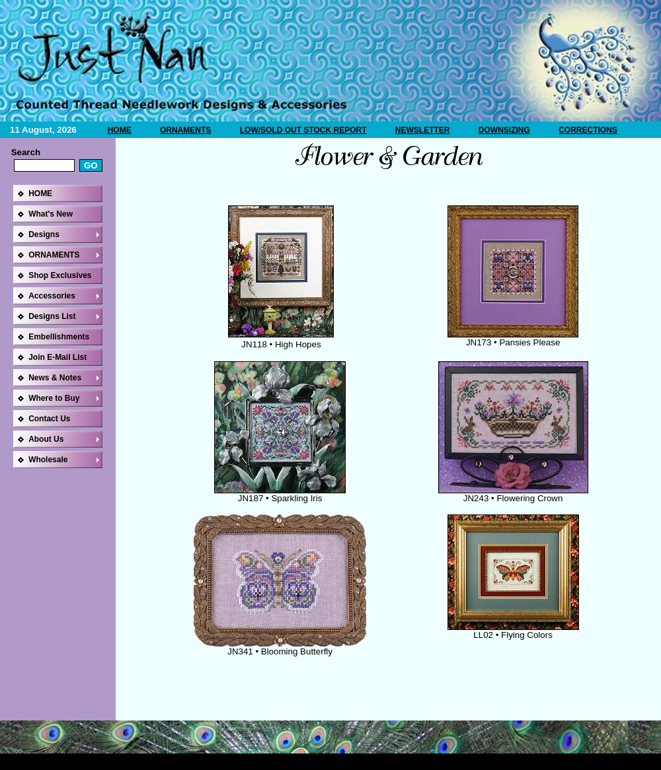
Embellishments (58, 336)
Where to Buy (53, 398)
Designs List (51, 316)
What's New (50, 214)
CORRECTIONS (588, 130)
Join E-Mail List (57, 357)
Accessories (51, 295)
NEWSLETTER (422, 130)
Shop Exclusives (59, 275)
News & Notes (54, 377)
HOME (120, 130)
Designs (43, 234)
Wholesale (47, 459)
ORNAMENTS (185, 130)
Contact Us (49, 418)
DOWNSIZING (504, 130)
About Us (45, 439)
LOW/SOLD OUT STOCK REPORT (303, 130)
